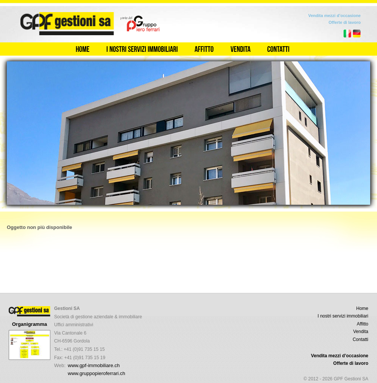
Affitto (362, 324)
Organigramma (29, 324)
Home (362, 308)
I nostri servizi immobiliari (343, 316)
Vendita (360, 331)
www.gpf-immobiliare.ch (94, 365)
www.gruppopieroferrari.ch (96, 373)
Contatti (360, 339)
